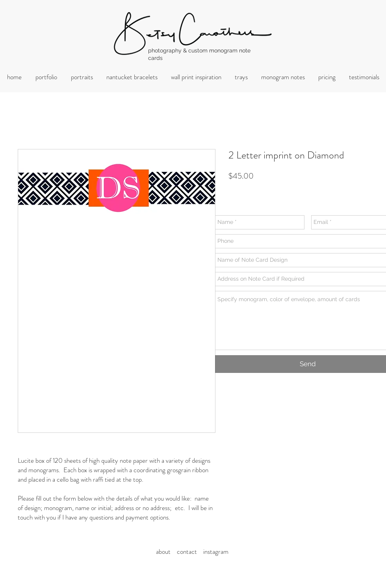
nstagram (216, 551)
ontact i (192, 551)
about (165, 551)
